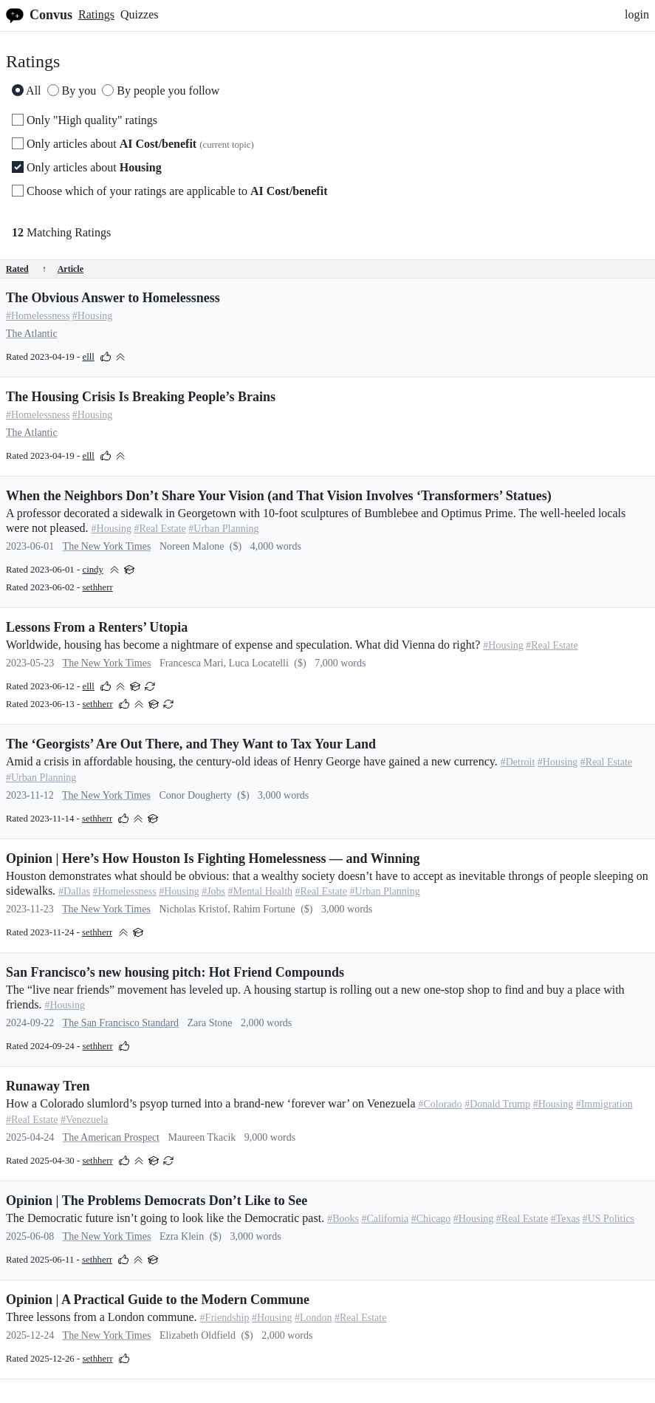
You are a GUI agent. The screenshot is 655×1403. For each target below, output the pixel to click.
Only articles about (133, 143)
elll (88, 357)
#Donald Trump (497, 1104)
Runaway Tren (48, 1086)
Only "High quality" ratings (84, 120)
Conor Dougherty (195, 795)
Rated (26, 269)
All (26, 90)
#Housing (92, 315)
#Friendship (225, 1317)
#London (313, 1317)
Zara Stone (210, 1022)
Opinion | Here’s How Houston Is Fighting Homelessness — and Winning (212, 858)
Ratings (96, 14)
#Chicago (431, 1218)
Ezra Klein (182, 1236)
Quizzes (139, 14)
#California (384, 1218)
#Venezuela (85, 1119)
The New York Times (107, 546)
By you (72, 90)
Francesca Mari (192, 663)
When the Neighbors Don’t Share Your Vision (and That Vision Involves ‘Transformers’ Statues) (279, 495)
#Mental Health (260, 891)
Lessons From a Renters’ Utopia (97, 627)
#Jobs (213, 891)
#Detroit (518, 762)
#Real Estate (159, 528)
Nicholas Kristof (193, 909)
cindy (92, 569)
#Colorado (440, 1104)
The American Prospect (111, 1137)
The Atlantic (32, 333)
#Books (343, 1218)
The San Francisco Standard (121, 1022)
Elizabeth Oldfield (198, 1335)
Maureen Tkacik (202, 1137)
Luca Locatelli (259, 663)
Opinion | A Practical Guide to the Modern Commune (157, 1299)
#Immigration (604, 1104)
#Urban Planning (223, 528)
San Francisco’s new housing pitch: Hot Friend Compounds (175, 972)
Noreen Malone (192, 546)
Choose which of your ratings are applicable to (169, 191)
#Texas (565, 1218)
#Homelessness (37, 315)
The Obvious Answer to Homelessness (113, 297)
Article (70, 269)
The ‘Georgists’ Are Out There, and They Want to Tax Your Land (191, 744)
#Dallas (74, 891)
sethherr (97, 587)
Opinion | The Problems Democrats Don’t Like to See (156, 1200)
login (637, 14)
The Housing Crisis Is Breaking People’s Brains (140, 396)
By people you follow (160, 90)
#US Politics (608, 1218)
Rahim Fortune (264, 909)
